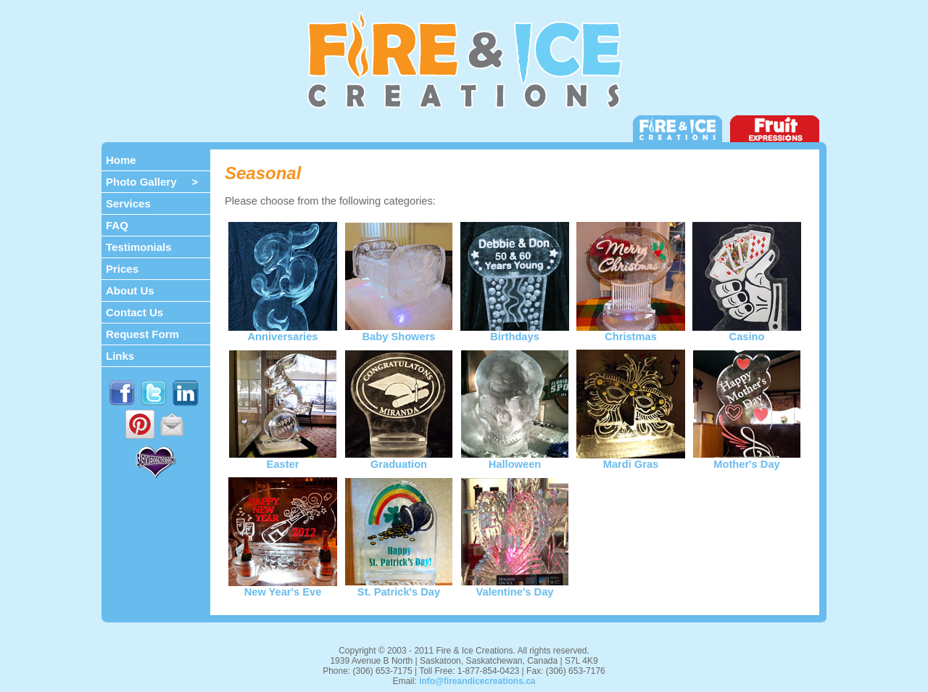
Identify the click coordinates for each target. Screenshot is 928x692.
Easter (282, 459)
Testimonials (139, 247)
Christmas (630, 331)
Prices (122, 269)
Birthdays (514, 331)
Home (121, 160)
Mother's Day (746, 459)
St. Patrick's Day (398, 587)
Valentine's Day (514, 587)
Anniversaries (282, 331)
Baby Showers (398, 331)
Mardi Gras (630, 459)
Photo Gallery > (152, 182)
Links (120, 356)
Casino (746, 331)
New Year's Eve (282, 587)
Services (128, 203)
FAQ (117, 225)
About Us (130, 290)
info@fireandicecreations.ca (477, 681)
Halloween (514, 459)
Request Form (142, 334)
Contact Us (134, 312)
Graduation (398, 459)
